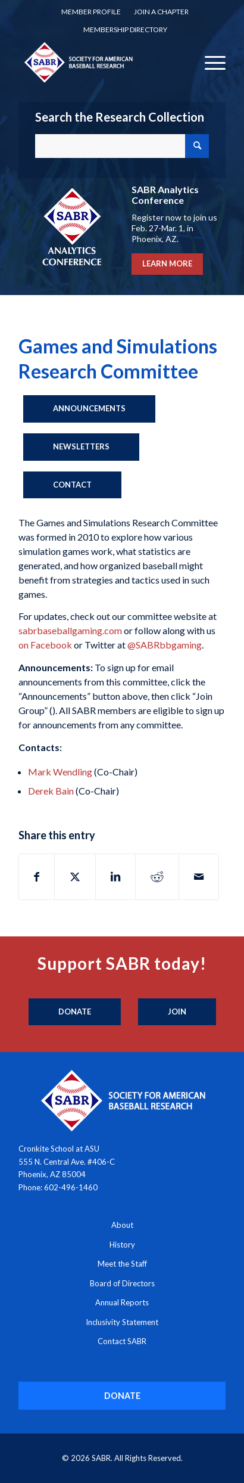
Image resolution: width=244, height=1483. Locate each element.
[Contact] (72, 485)
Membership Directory (125, 29)
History (122, 1244)
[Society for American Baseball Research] (101, 62)
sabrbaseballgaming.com (70, 630)
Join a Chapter (161, 11)
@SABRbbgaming (164, 644)
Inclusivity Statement (122, 1322)
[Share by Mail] (198, 876)
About (122, 1225)
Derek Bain (51, 790)
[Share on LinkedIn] (115, 876)
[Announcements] (89, 409)
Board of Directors (122, 1283)
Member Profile (91, 11)
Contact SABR (122, 1341)
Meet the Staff (122, 1263)
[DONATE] (122, 1396)
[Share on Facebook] (36, 876)
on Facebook (45, 644)
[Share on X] (75, 876)
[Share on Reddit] (157, 876)
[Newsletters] (81, 447)
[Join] (177, 1012)
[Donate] (75, 1012)
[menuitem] (91, 12)
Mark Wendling (60, 771)
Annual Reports (122, 1302)
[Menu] (209, 62)
